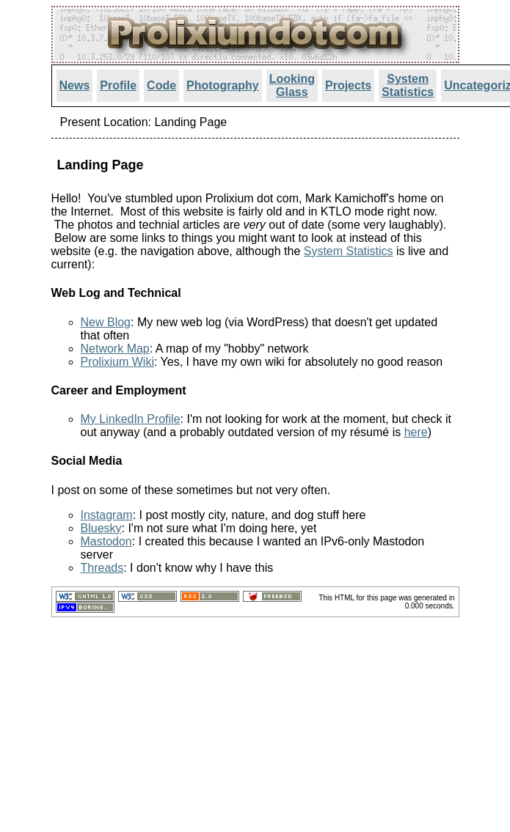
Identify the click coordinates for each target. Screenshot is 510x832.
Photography (222, 85)
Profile (118, 85)
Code (161, 85)
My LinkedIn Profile (131, 419)
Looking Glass (292, 85)
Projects (348, 85)
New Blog (106, 322)
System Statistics (408, 85)
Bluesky (101, 528)
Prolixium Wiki (117, 362)
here (416, 432)
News (74, 85)
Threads (102, 568)
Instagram (107, 515)
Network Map (115, 348)
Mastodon (106, 541)
